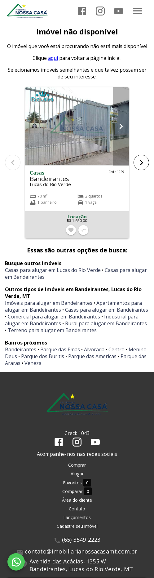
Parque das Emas (60, 349)
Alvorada (94, 349)
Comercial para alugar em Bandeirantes (54, 316)
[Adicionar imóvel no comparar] (83, 230)
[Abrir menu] (137, 11)
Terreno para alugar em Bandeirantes (52, 330)
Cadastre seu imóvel (77, 526)
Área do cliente (77, 500)
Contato (77, 509)
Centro (116, 349)
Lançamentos (77, 517)
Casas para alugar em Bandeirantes (106, 309)
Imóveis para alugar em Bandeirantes (48, 303)
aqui (53, 58)
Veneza (33, 363)
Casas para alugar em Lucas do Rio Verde (53, 270)
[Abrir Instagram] (100, 11)
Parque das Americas (92, 356)
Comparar (77, 491)
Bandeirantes (20, 349)
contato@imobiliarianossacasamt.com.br (81, 551)
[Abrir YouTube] (118, 11)
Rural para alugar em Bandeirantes (106, 323)
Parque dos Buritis (42, 356)
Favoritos (77, 483)
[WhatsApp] (16, 562)
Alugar (77, 474)
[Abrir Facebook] (82, 11)
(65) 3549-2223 (81, 539)
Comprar (77, 465)
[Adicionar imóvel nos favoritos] (71, 230)
